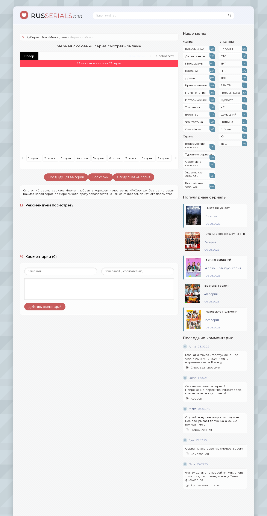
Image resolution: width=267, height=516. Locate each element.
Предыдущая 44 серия (66, 177)
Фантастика (200, 121)
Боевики (200, 70)
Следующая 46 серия (133, 177)
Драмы (200, 78)
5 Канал (234, 129)
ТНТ (234, 63)
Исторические (200, 99)
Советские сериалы (200, 164)
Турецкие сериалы (200, 155)
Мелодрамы (200, 63)
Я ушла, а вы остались (204, 485)
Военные (200, 114)
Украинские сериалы (200, 174)
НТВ (234, 70)
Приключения (200, 92)
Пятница (234, 121)
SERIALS (56, 16)
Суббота (234, 99)
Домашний (234, 114)
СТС (234, 56)
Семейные (200, 129)
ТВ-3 (234, 143)
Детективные (200, 56)
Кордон (194, 398)
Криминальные (200, 85)
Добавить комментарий (45, 306)
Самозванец (197, 454)
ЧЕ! (234, 107)
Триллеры (200, 107)
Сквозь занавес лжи (203, 367)
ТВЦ (234, 78)
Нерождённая (199, 430)
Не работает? (161, 56)
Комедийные (200, 48)
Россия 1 (234, 48)
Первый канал (234, 92)
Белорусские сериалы (200, 146)
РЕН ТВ (234, 85)
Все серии (100, 177)
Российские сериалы (200, 185)
